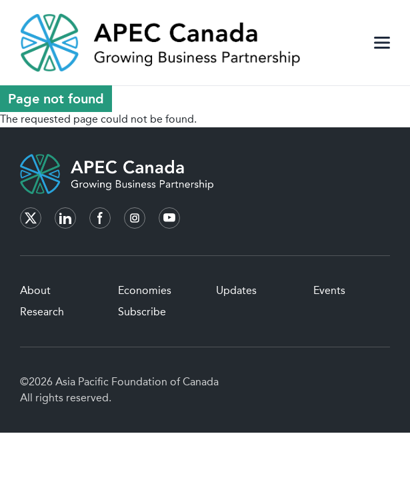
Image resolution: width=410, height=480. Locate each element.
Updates (236, 290)
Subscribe (142, 311)
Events (329, 290)
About (35, 290)
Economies (144, 290)
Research (42, 311)
